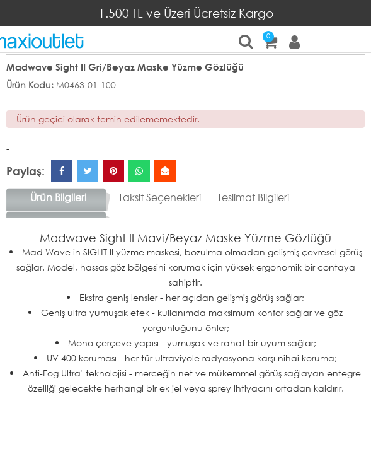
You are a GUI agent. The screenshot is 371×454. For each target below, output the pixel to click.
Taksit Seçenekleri (159, 197)
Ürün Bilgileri (58, 197)
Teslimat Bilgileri (253, 197)
